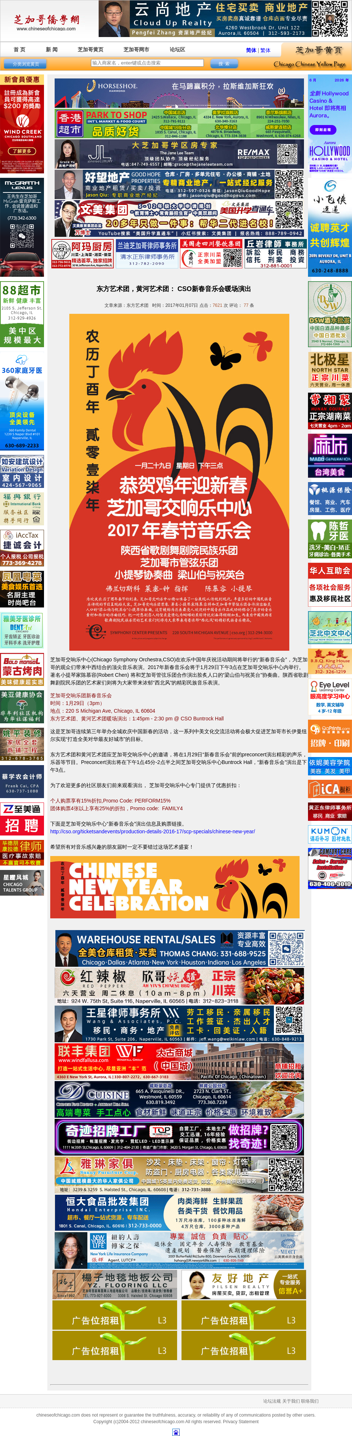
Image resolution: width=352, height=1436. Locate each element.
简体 (251, 50)
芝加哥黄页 (90, 49)
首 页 (19, 49)
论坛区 (177, 49)
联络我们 (310, 1401)
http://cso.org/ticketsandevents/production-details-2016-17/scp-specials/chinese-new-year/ (152, 831)
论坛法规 (272, 1401)
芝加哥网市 (136, 49)
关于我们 (291, 1401)
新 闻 (52, 49)
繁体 (265, 50)
